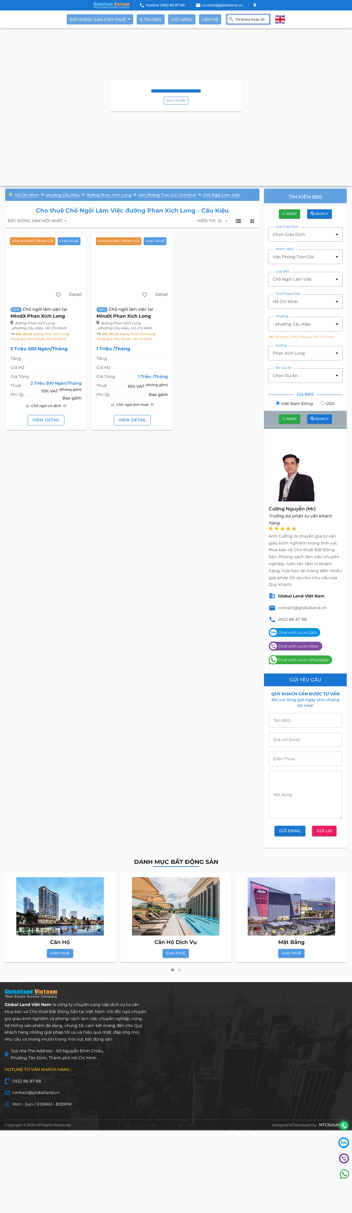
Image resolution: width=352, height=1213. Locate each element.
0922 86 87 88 (292, 620)
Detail (75, 295)
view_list (237, 221)
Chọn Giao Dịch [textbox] (289, 235)
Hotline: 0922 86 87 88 (165, 5)
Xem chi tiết (176, 101)
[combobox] (305, 235)
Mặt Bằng (291, 943)
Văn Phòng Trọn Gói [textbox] (293, 257)
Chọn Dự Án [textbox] (285, 376)
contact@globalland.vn (222, 5)
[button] (172, 971)
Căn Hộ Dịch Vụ (175, 943)
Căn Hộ (60, 943)
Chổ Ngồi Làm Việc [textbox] (292, 280)
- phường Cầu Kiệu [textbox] (292, 325)
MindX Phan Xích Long (38, 317)
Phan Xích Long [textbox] (289, 354)
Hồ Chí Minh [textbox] (285, 302)
